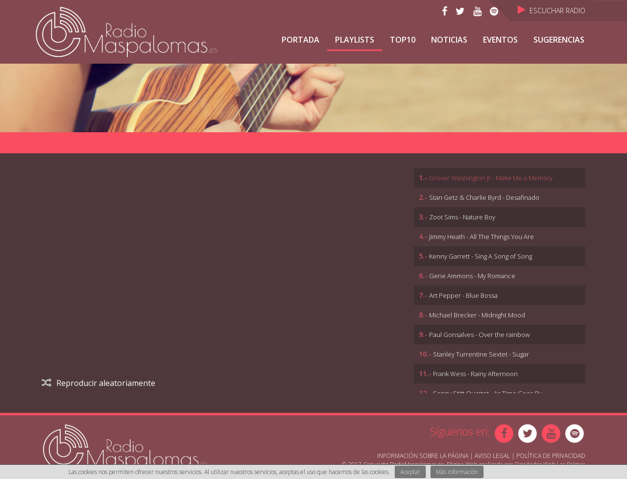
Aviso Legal (492, 456)
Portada (300, 39)
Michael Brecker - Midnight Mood (477, 315)
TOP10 (402, 39)
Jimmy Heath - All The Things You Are (481, 236)
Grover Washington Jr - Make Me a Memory (491, 177)
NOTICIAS (449, 39)
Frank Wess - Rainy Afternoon (475, 373)
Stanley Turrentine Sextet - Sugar (481, 354)
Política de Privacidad (550, 456)
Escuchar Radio (551, 10)
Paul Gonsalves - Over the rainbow (479, 334)
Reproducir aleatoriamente (98, 383)
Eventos (500, 39)
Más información (457, 472)
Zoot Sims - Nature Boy (462, 217)
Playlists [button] (354, 39)
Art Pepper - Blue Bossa (463, 295)
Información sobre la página (422, 456)
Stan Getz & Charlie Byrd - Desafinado (484, 197)
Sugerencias (558, 39)
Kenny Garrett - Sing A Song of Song (480, 256)
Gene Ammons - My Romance (472, 275)
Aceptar (410, 472)
